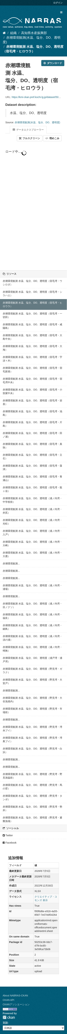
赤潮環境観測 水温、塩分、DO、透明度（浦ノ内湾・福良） (32, 616)
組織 (13, 33)
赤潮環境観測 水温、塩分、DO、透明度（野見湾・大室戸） (32, 681)
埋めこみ (52, 138)
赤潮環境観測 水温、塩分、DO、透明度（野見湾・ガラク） (32, 670)
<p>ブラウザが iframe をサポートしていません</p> (33, 206)
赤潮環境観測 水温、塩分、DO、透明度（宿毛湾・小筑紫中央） (32, 391)
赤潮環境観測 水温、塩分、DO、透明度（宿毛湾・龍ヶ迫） (32, 489)
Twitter (8, 835)
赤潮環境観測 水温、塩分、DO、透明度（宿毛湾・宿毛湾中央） (32, 380)
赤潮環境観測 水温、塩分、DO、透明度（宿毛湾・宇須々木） (32, 359)
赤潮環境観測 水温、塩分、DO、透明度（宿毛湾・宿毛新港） (32, 369)
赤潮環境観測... (11, 563)
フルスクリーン (29, 138)
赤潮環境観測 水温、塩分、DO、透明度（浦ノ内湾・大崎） (32, 543)
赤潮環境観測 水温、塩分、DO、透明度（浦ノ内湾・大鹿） (32, 554)
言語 (5, 1022)
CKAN (9, 1017)
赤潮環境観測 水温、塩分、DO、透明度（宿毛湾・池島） (32, 413)
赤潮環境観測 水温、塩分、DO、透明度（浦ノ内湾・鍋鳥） (32, 627)
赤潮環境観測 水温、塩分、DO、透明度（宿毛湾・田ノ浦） (32, 435)
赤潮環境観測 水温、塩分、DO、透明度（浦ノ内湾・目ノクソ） (32, 605)
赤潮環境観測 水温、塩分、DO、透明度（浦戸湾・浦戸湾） (32, 659)
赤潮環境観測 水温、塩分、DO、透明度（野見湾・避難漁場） (32, 819)
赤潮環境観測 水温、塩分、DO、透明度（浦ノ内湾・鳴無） (32, 649)
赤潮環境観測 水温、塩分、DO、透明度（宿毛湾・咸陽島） (32, 326)
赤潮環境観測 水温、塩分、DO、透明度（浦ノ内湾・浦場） (32, 587)
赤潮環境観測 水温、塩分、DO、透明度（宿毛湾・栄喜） (32, 402)
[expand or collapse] (61, 12)
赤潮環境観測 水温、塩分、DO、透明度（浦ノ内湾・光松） (32, 522)
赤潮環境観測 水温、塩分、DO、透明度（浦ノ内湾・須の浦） (32, 638)
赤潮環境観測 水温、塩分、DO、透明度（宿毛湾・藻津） (32, 467)
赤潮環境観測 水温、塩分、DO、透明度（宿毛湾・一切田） (32, 315)
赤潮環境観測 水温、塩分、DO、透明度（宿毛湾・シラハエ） (32, 293)
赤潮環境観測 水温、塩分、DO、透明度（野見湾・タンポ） (32, 797)
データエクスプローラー (28, 129)
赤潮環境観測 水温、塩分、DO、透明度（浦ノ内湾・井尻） (32, 511)
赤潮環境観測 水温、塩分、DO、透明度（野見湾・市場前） (32, 710)
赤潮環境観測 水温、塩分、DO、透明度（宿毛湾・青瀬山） (32, 478)
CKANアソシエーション (16, 1004)
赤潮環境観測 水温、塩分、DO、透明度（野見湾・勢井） (32, 808)
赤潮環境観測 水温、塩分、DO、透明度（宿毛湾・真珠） (32, 446)
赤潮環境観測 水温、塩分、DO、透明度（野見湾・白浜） (32, 750)
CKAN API (8, 1000)
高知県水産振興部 (34, 33)
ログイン (58, 2)
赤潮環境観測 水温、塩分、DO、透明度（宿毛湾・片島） (32, 424)
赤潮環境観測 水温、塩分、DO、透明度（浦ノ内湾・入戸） (32, 532)
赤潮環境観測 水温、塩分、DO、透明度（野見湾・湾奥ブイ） (32, 739)
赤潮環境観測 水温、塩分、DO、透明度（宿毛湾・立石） (32, 456)
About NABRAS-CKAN (15, 995)
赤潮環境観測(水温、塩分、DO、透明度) (37, 122)
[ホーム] (4, 33)
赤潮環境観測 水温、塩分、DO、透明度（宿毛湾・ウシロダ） (32, 283)
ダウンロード (53, 63)
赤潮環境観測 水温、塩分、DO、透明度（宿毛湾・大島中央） (32, 337)
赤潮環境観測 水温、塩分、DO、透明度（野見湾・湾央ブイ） (32, 728)
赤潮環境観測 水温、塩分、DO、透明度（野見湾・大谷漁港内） (32, 699)
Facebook (9, 842)
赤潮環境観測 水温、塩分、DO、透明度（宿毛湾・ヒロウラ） (32, 304)
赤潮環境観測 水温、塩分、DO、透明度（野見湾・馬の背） (32, 787)
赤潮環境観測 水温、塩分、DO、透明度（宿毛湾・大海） (32, 348)
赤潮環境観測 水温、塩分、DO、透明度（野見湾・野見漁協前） (32, 776)
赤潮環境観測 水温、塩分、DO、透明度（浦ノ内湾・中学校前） (32, 500)
